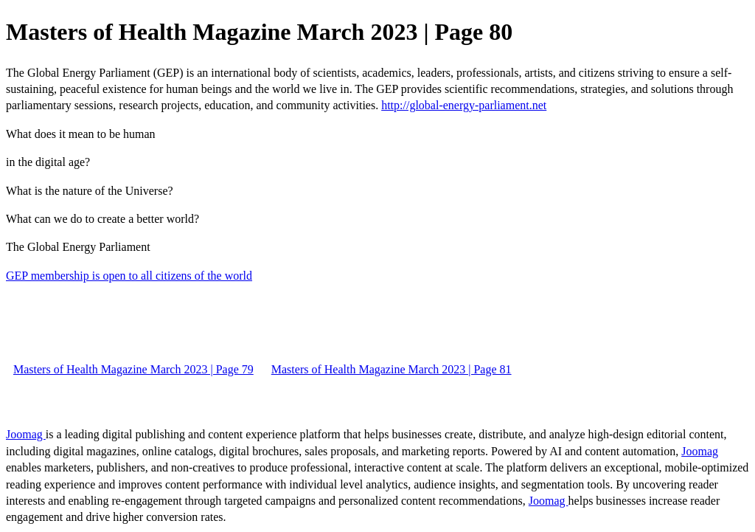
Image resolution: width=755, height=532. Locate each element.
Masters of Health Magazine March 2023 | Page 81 (391, 369)
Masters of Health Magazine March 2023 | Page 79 (133, 369)
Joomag (26, 434)
